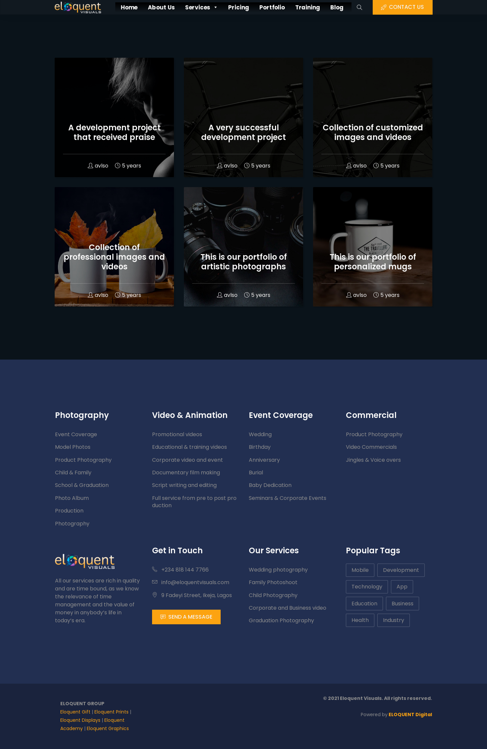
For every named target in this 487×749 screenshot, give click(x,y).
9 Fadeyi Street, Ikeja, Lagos (192, 595)
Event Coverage (76, 434)
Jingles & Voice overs (373, 460)
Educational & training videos (189, 447)
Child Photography (273, 595)
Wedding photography (278, 570)
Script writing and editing (184, 485)
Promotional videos (177, 434)
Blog (354, 7)
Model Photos (72, 447)
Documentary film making (186, 472)
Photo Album (72, 498)
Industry (393, 620)
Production (69, 510)
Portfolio (277, 7)
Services (193, 7)
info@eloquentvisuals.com (190, 582)
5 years (128, 166)
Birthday (260, 447)
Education (364, 603)
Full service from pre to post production (194, 501)
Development (401, 570)
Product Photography (83, 460)
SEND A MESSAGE (186, 617)
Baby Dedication (270, 485)
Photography (72, 523)
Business (402, 603)
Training (319, 7)
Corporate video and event (187, 460)
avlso (98, 166)
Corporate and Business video (287, 608)
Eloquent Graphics (108, 728)
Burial (256, 472)
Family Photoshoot (273, 582)
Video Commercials (371, 447)
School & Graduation (82, 485)
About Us (146, 7)
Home (108, 7)
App (402, 586)
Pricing (237, 7)
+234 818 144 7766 (180, 570)
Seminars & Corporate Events (287, 498)
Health (360, 620)
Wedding (260, 434)
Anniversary (264, 460)
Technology (367, 586)
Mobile (360, 570)
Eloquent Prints (111, 712)
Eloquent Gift (75, 712)
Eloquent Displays (80, 720)
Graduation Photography (281, 620)
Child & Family (73, 472)
